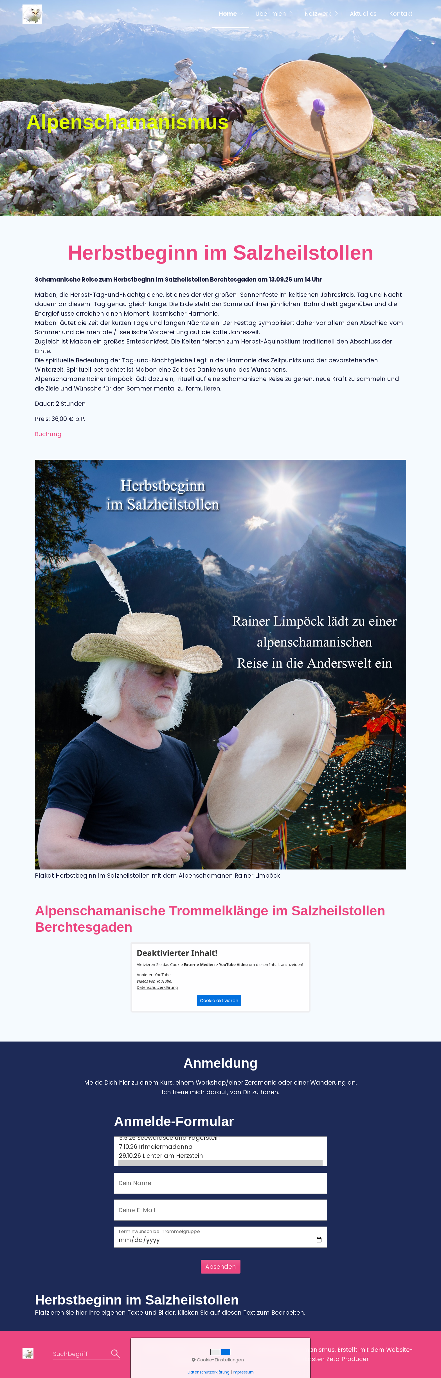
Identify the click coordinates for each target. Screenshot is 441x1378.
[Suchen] (115, 1354)
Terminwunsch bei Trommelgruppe (159, 1232)
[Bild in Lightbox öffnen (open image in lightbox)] (220, 664)
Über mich (270, 14)
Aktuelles (363, 14)
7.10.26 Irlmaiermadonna (220, 1146)
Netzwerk (318, 14)
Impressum (243, 1372)
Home (228, 14)
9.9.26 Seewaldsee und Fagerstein (220, 1137)
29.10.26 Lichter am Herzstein (220, 1155)
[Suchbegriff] (86, 1354)
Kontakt (401, 14)
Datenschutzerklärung (157, 987)
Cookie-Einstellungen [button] (218, 1360)
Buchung (48, 434)
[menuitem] (230, 14)
